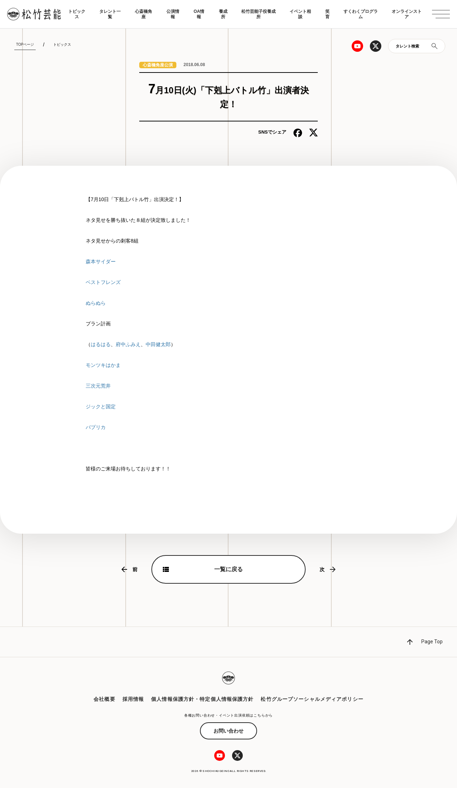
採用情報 (133, 699)
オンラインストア (407, 14)
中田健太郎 (158, 344)
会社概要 (104, 699)
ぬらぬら (96, 303)
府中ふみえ (128, 344)
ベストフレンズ (103, 282)
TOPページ (25, 44)
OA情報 (199, 14)
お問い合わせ (228, 731)
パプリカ (96, 427)
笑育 (327, 14)
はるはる (101, 344)
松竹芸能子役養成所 (258, 14)
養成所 (223, 14)
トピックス (76, 14)
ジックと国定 (101, 406)
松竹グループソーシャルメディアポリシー (312, 699)
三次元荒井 (98, 386)
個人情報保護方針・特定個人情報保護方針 (202, 699)
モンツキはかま (103, 365)
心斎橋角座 (143, 14)
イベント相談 (300, 14)
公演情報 (172, 14)
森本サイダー (101, 261)
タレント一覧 (110, 14)
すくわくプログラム (360, 14)
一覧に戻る (228, 569)
